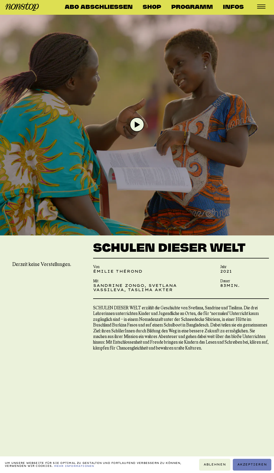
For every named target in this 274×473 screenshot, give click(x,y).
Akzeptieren (252, 464)
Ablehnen (215, 464)
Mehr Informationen (74, 465)
